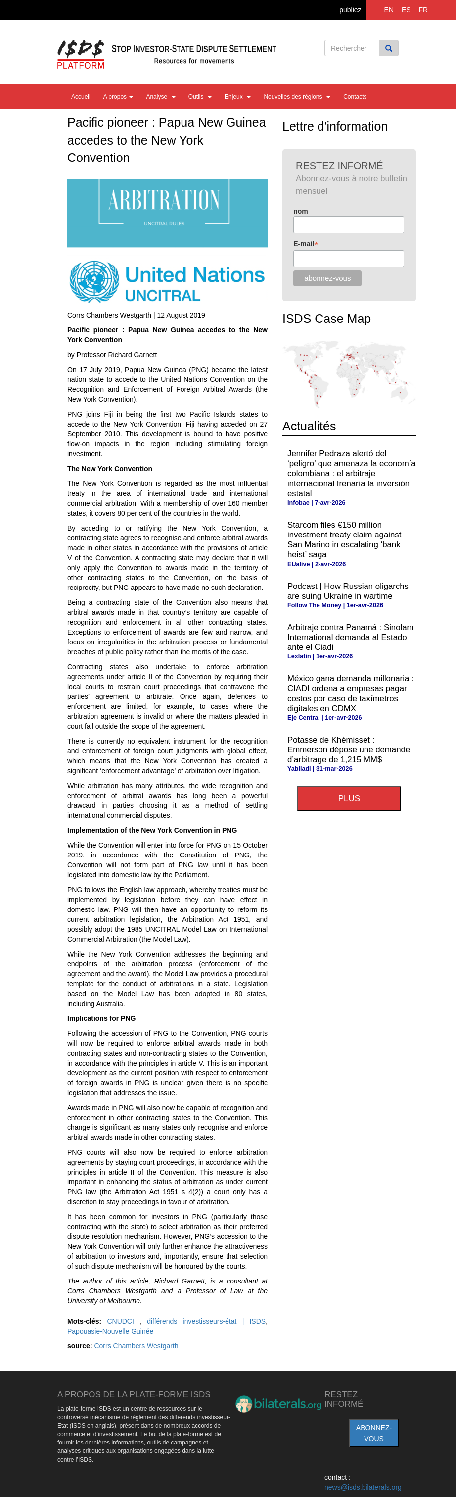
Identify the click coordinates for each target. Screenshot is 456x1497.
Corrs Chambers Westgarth (136, 1346)
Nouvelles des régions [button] (297, 96)
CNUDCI (123, 1321)
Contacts (354, 96)
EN (389, 10)
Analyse (160, 96)
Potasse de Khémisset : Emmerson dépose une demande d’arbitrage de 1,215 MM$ (348, 749)
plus (349, 798)
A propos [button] (118, 96)
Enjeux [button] (238, 96)
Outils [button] (200, 96)
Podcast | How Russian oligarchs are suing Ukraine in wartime (348, 591)
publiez (350, 10)
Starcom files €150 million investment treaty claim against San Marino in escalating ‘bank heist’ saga (344, 539)
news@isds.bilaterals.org (363, 1487)
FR (423, 10)
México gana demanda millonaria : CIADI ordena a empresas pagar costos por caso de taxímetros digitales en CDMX (350, 693)
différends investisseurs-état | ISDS (206, 1321)
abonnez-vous (374, 1433)
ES (406, 10)
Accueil (81, 96)
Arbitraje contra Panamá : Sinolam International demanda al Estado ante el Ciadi (350, 637)
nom (300, 211)
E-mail (305, 244)
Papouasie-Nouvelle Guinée (110, 1331)
